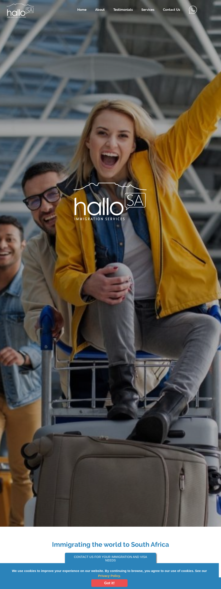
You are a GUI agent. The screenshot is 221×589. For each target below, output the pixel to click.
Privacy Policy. (109, 576)
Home (82, 10)
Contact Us (171, 10)
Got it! (109, 583)
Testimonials (123, 10)
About (100, 10)
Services (147, 10)
